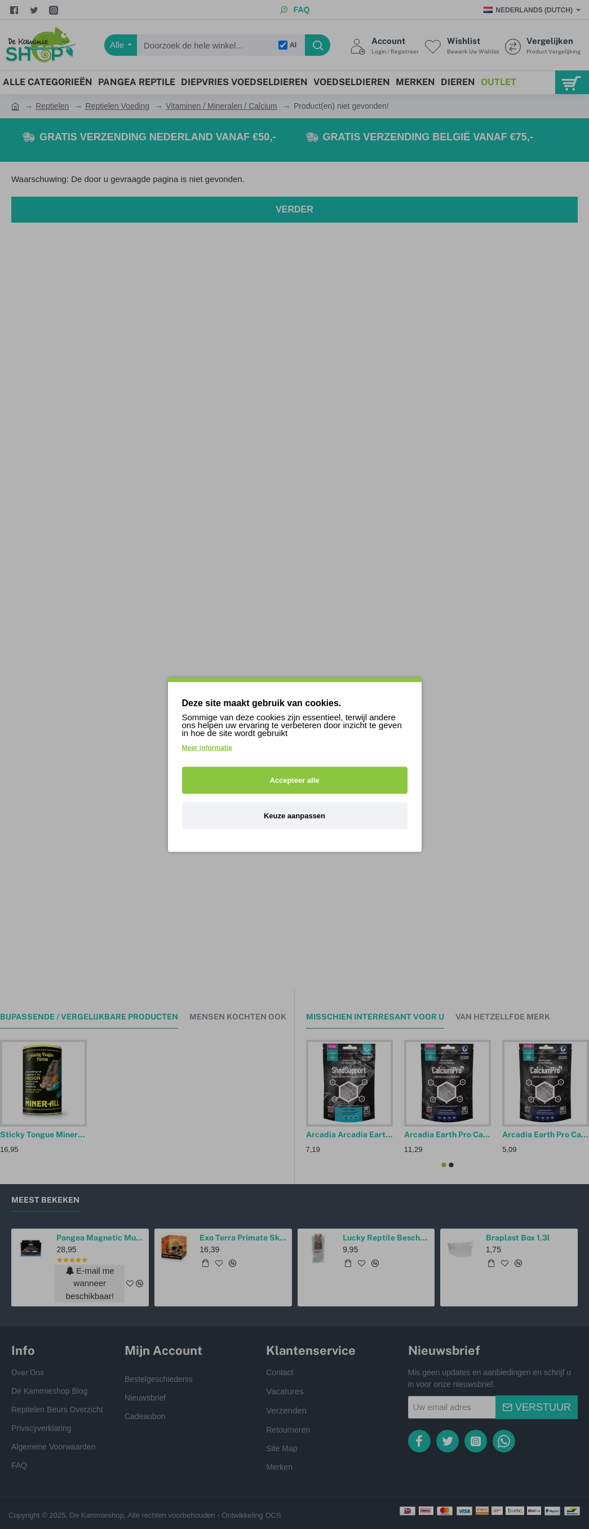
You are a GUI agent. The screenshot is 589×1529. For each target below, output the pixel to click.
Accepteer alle (294, 779)
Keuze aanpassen (294, 815)
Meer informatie (207, 747)
